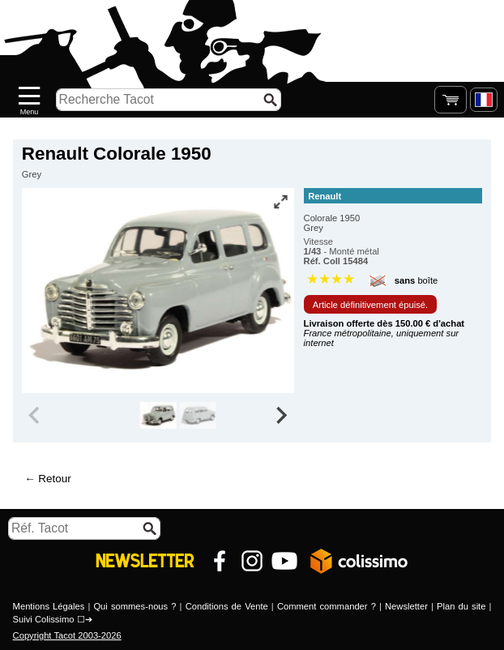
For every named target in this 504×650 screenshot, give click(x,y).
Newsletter (406, 606)
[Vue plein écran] (280, 202)
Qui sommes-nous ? (134, 606)
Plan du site (461, 606)
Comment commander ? (326, 606)
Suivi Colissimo (44, 619)
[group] (158, 416)
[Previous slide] (35, 416)
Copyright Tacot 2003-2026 (67, 635)
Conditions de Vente (227, 606)
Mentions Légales (49, 606)
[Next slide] (281, 416)
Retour (54, 479)
